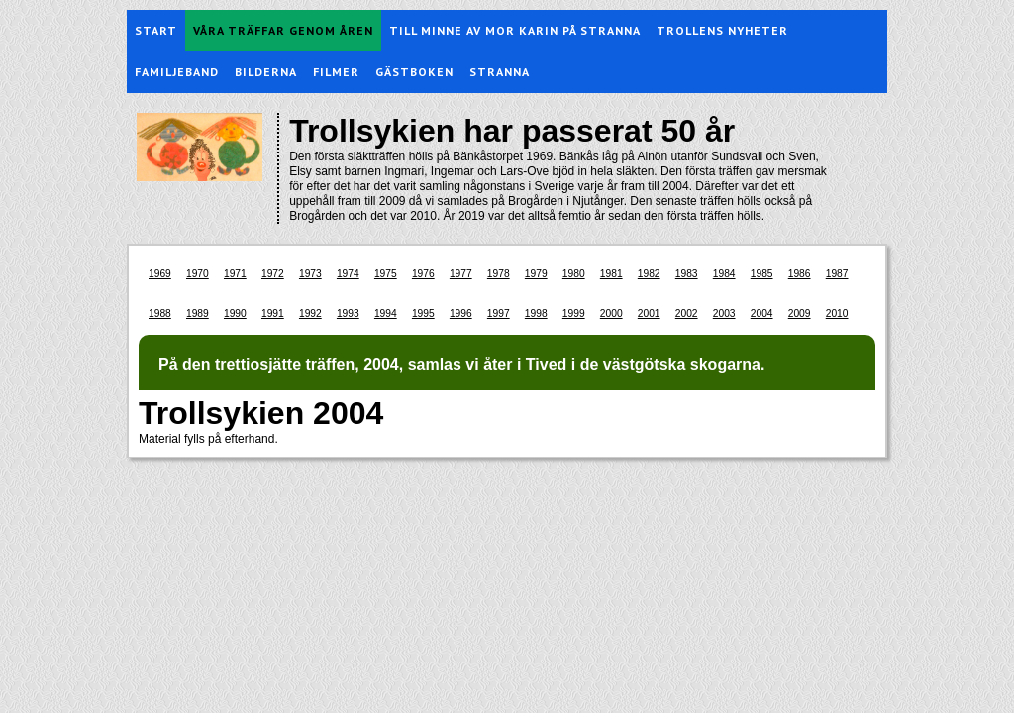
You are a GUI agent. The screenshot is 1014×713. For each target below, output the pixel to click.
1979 (536, 273)
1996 (461, 313)
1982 (649, 273)
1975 (385, 273)
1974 (348, 273)
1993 (348, 313)
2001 (649, 313)
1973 (310, 273)
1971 (235, 273)
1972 (272, 273)
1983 (686, 273)
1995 (423, 313)
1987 (837, 273)
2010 (837, 313)
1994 (385, 313)
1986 (799, 273)
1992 (310, 313)
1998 (536, 313)
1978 (498, 273)
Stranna (499, 71)
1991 (272, 313)
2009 (799, 313)
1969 (160, 273)
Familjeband (177, 71)
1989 (197, 313)
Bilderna (266, 71)
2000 (611, 313)
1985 (762, 273)
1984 (724, 273)
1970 (197, 273)
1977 (461, 273)
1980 (573, 273)
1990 (235, 313)
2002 (686, 313)
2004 (762, 313)
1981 (611, 273)
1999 (573, 313)
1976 (423, 273)
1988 (160, 313)
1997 (498, 313)
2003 (724, 313)
